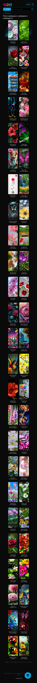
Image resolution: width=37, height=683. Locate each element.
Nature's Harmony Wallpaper (24, 376)
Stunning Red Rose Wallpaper (13, 555)
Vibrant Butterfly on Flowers (13, 376)
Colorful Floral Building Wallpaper (13, 94)
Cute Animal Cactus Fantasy (13, 170)
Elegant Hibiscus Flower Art (13, 196)
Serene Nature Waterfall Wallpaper (24, 196)
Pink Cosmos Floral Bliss (13, 299)
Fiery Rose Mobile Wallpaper (24, 94)
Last (30, 662)
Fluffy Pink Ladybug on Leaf (13, 607)
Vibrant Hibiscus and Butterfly (13, 145)
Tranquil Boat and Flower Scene (24, 247)
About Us (10, 673)
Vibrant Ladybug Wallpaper (13, 658)
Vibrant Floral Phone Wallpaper (24, 581)
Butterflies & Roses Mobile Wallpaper (24, 119)
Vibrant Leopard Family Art (24, 427)
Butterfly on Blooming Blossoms (13, 478)
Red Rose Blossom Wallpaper (13, 68)
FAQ (31, 673)
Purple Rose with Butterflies (24, 273)
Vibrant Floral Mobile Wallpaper (24, 555)
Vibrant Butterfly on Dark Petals (24, 632)
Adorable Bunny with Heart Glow (13, 273)
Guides (18, 674)
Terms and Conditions (18, 673)
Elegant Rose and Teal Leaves (13, 324)
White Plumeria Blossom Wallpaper (13, 453)
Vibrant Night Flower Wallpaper (24, 145)
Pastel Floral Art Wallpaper (13, 42)
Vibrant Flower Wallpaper (24, 401)
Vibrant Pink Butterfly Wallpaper (24, 170)
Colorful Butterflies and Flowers (24, 68)
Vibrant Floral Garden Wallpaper (24, 658)
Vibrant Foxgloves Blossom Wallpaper (13, 427)
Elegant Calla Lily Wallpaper (24, 504)
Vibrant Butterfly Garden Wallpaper (24, 530)
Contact (5, 673)
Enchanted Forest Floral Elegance (12, 119)
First (6, 662)
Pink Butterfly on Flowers (24, 453)
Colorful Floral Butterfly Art (24, 222)
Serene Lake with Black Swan (24, 350)
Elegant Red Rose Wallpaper (13, 401)
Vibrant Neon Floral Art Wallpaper (24, 607)
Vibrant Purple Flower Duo (13, 530)
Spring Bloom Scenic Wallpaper (13, 504)
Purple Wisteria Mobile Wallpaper (24, 478)
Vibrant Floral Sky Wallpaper (24, 299)
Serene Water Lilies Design (13, 581)
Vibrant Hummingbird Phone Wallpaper (13, 632)
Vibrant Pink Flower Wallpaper (12, 247)
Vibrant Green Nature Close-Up (24, 42)
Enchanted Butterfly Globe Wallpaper (13, 222)
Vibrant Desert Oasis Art (13, 350)
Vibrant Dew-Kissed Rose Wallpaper (24, 324)
